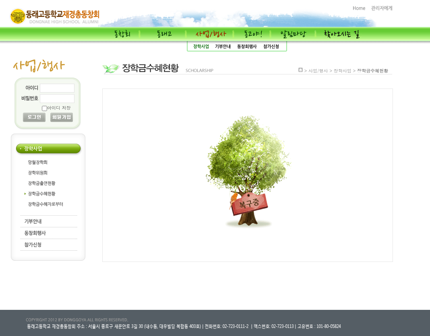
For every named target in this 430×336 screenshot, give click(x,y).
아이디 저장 (59, 108)
